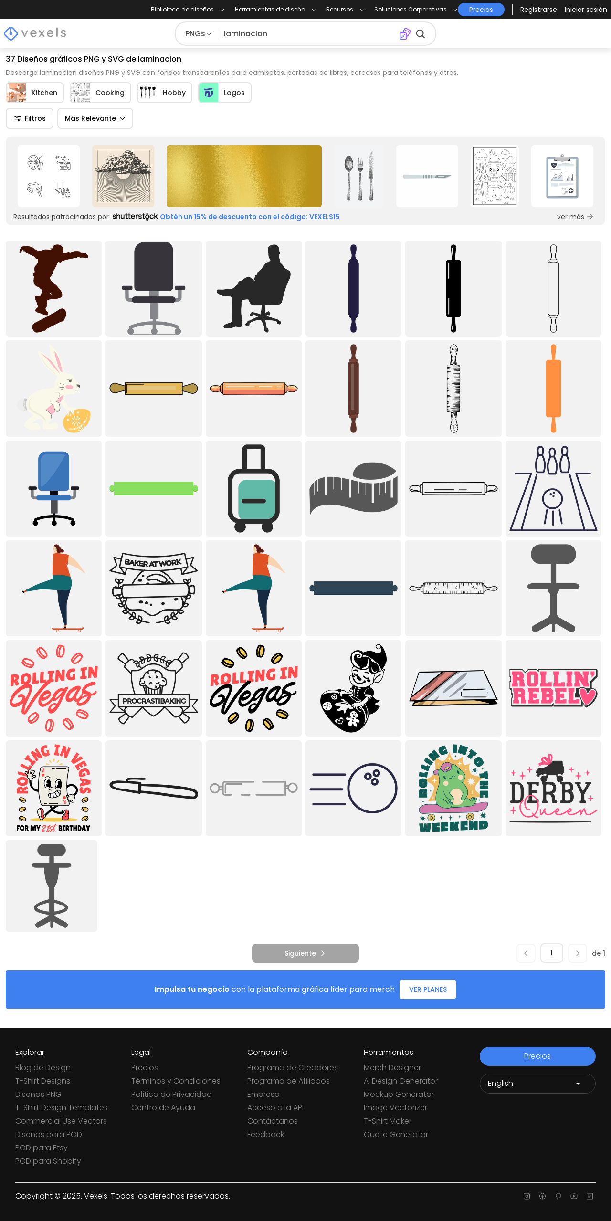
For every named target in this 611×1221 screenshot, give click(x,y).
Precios (144, 1067)
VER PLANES (428, 989)
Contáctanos (272, 1121)
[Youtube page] (574, 1196)
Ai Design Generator (401, 1080)
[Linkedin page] (590, 1196)
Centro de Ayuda (163, 1107)
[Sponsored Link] (48, 176)
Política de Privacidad (171, 1094)
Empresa (263, 1094)
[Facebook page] (542, 1196)
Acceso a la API (275, 1107)
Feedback (265, 1134)
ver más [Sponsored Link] (575, 216)
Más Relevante (95, 118)
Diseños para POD (48, 1134)
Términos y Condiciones (176, 1080)
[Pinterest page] (558, 1196)
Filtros (29, 118)
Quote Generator (396, 1134)
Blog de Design (43, 1067)
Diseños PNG (38, 1094)
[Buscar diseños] (308, 34)
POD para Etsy (41, 1147)
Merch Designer (392, 1067)
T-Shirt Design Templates (61, 1107)
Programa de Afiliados (288, 1080)
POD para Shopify (48, 1161)
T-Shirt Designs (42, 1080)
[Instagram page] (527, 1196)
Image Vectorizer (395, 1107)
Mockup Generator (399, 1094)
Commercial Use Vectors (61, 1121)
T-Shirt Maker (387, 1121)
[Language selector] (538, 1083)
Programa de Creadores (292, 1067)
